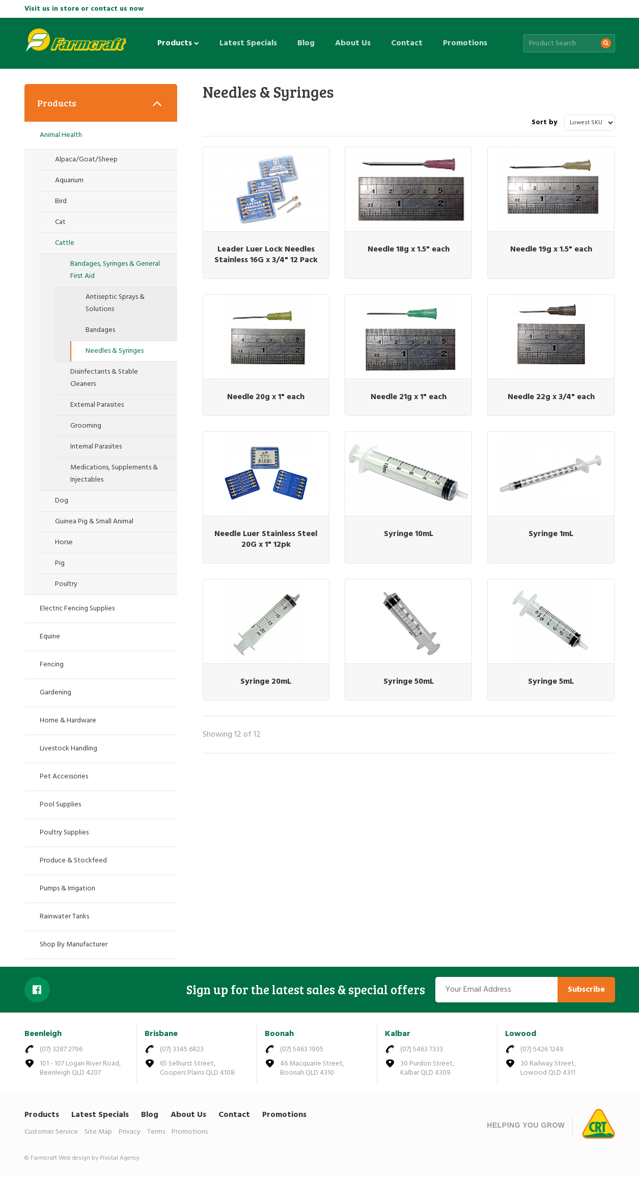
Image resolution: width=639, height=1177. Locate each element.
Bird (61, 201)
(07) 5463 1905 (301, 1049)
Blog (306, 43)
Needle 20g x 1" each (265, 397)
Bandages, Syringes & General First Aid (115, 270)
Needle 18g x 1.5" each (409, 249)
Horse (64, 542)
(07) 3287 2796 (61, 1049)
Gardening (55, 692)
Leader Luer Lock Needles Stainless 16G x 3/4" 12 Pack (266, 255)
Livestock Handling (68, 748)
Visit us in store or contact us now (84, 9)
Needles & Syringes (115, 351)
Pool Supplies (60, 804)
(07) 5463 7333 (421, 1049)
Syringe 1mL (551, 534)
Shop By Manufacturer (73, 944)
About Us (353, 43)
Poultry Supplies (64, 832)
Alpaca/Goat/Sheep (86, 159)
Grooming (85, 426)
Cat (60, 222)
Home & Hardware (68, 720)
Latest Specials (248, 43)
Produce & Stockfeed (73, 860)
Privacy (130, 1132)
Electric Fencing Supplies (77, 608)
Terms (156, 1132)
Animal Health (61, 135)
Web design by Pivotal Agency (99, 1158)
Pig (60, 563)
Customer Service (51, 1132)
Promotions (465, 43)
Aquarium (69, 180)
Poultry (66, 584)
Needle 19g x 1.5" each (551, 249)
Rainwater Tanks (64, 916)
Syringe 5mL (551, 681)
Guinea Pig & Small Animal (94, 521)
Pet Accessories (64, 776)
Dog (61, 501)
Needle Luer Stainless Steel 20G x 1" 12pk (265, 539)
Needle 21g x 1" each (409, 397)
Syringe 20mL (265, 681)
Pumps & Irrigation (67, 888)
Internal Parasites (96, 447)
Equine (50, 636)
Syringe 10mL (408, 534)
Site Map (98, 1132)
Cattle (64, 243)
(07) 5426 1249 (542, 1049)
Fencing (52, 664)
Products (178, 43)
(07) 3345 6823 (182, 1049)
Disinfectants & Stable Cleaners (104, 378)
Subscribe (586, 989)
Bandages (100, 330)
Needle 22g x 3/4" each (551, 397)
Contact (407, 43)
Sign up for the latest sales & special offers (305, 989)
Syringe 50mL (408, 681)
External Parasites (97, 405)
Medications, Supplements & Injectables (114, 474)
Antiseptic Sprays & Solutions (115, 303)
